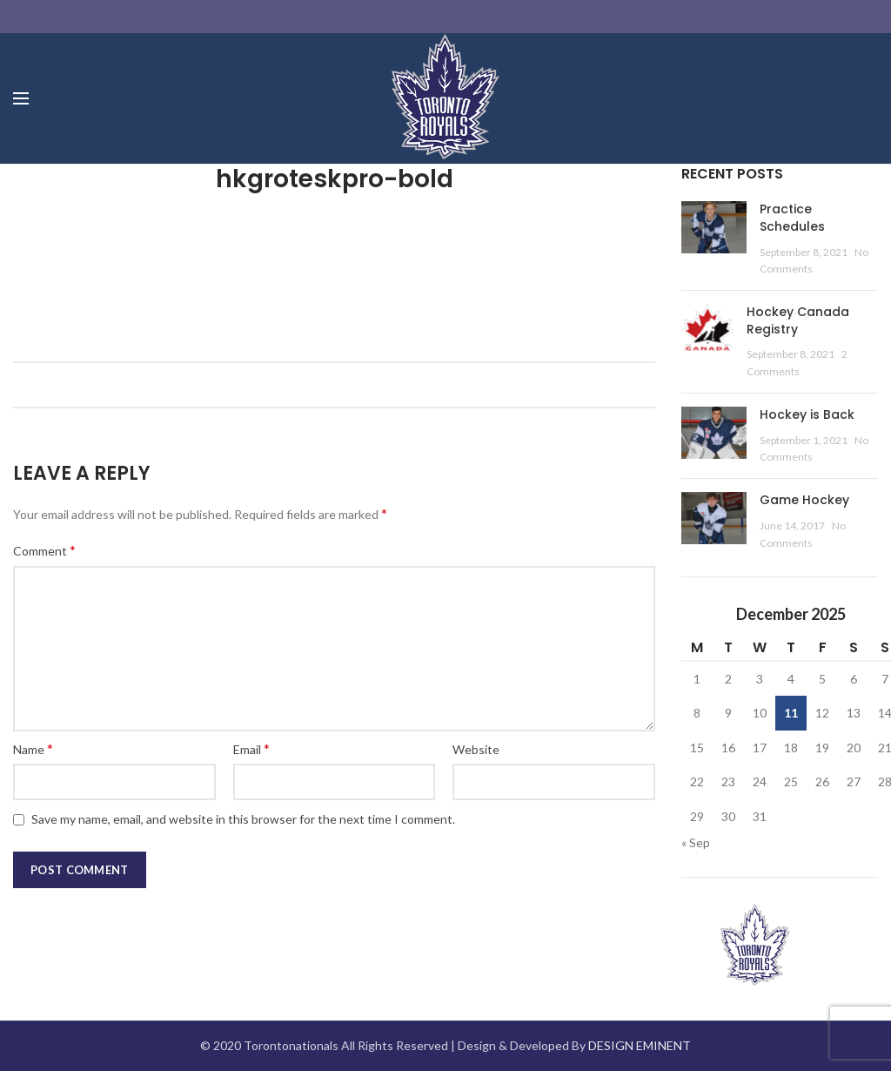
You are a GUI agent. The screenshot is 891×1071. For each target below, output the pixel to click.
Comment (44, 550)
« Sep (695, 842)
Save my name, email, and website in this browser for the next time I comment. (243, 819)
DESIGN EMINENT (639, 1045)
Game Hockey (804, 500)
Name (33, 748)
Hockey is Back (807, 414)
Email (251, 748)
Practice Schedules (792, 217)
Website (475, 749)
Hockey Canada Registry (798, 320)
